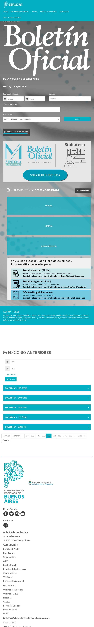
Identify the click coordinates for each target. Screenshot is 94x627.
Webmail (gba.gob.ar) (13, 590)
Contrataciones (10, 573)
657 (27, 436)
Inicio (6, 12)
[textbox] (70, 99)
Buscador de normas (12, 18)
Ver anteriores (83, 190)
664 (65, 436)
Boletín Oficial (9, 565)
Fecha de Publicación (11, 94)
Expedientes (8, 553)
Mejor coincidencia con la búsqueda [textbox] (17, 119)
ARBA (5, 561)
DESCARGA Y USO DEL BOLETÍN (16, 132)
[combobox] (70, 98)
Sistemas (7, 598)
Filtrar (11, 379)
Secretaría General (11, 536)
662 (54, 436)
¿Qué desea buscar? (10, 104)
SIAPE (6, 613)
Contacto (64, 12)
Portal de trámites (48, 12)
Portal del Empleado (12, 606)
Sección (52, 94)
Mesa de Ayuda (10, 609)
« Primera (6, 436)
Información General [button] (20, 12)
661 (49, 436)
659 (38, 436)
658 (32, 436)
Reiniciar (11, 375)
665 (70, 436)
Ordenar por (7, 115)
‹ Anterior (16, 436)
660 (43, 436)
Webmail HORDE (10, 594)
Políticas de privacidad (13, 581)
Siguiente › (82, 436)
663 (59, 436)
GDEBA (6, 602)
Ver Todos (8, 577)
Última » (6, 440)
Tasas (34, 12)
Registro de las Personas (14, 569)
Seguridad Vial (10, 557)
